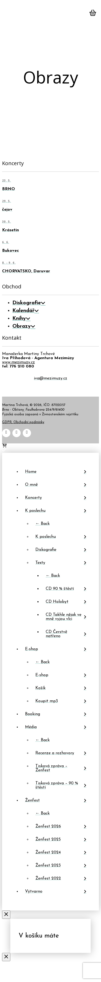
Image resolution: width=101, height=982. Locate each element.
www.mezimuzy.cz (18, 362)
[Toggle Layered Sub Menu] (56, 510)
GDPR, (7, 422)
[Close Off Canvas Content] (6, 915)
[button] (8, 14)
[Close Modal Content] (6, 957)
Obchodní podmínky (28, 422)
